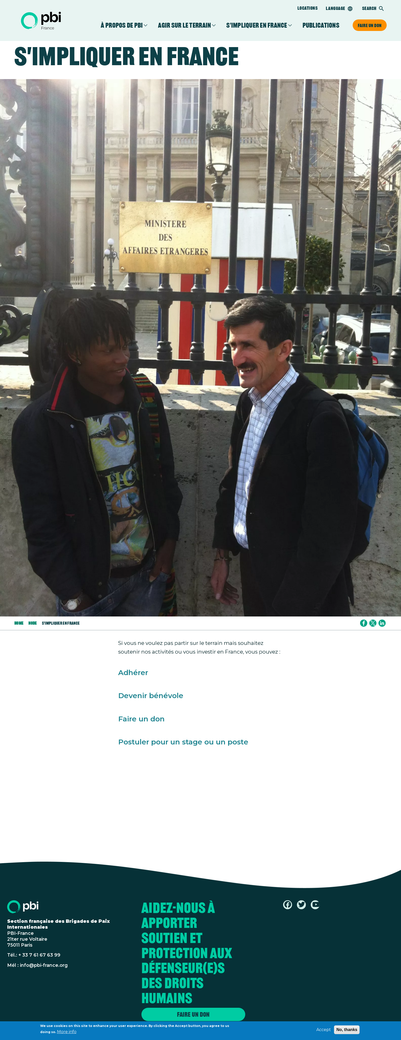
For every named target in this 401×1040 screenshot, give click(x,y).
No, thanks (346, 1031)
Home (18, 623)
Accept (323, 1030)
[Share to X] (372, 623)
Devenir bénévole (150, 695)
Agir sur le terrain (184, 25)
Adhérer (133, 672)
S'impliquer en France (256, 25)
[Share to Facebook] (363, 623)
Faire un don (370, 25)
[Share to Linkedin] (382, 623)
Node (32, 623)
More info (66, 1033)
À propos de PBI (122, 25)
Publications (321, 25)
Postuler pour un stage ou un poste (183, 742)
